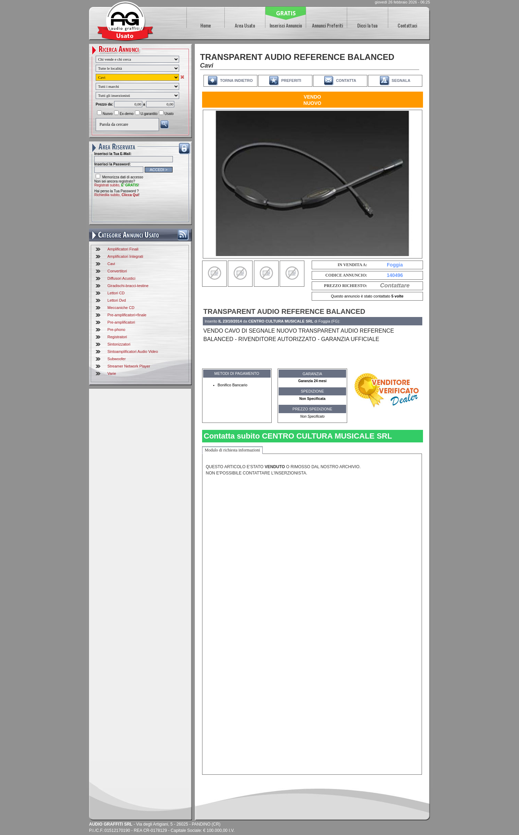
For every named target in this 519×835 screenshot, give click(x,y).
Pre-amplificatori (121, 322)
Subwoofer (116, 359)
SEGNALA (401, 80)
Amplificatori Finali (122, 249)
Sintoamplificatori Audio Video (132, 351)
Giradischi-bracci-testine (128, 286)
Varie (111, 373)
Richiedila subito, (116, 195)
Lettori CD (116, 293)
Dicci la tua (367, 25)
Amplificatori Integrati (125, 256)
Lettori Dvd (116, 300)
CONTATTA (346, 80)
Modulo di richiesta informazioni (232, 450)
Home (205, 25)
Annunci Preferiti (327, 25)
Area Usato (245, 25)
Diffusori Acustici (121, 278)
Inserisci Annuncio (286, 25)
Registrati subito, (116, 185)
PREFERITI (291, 80)
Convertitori (117, 271)
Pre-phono (116, 329)
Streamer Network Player (128, 366)
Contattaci (407, 25)
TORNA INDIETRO (236, 80)
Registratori (117, 337)
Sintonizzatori (118, 344)
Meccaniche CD (121, 308)
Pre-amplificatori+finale (126, 315)
